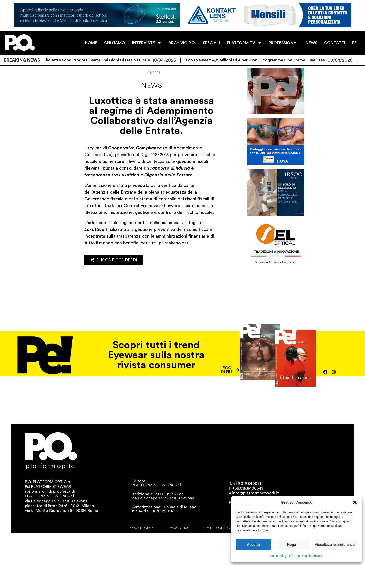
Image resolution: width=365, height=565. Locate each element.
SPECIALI (211, 43)
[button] (354, 502)
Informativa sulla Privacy (305, 556)
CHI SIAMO (114, 43)
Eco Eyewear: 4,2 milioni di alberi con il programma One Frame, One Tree (268, 60)
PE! (355, 43)
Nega (291, 544)
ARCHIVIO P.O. (182, 43)
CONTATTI (334, 43)
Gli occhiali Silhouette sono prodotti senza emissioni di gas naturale (97, 60)
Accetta (253, 544)
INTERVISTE (146, 42)
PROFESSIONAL (284, 43)
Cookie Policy (278, 556)
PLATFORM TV (244, 42)
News (151, 86)
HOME (91, 43)
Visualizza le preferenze (335, 544)
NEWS (311, 43)
